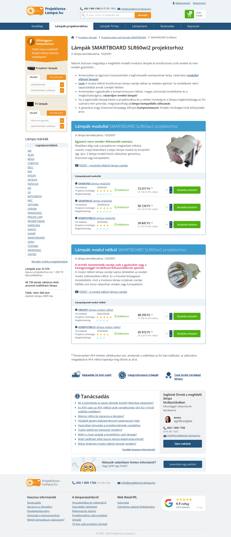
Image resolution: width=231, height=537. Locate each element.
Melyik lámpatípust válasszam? (45, 519)
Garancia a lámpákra (39, 506)
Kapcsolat (123, 502)
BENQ (31, 159)
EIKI (30, 171)
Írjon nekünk (183, 443)
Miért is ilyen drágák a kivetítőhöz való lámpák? (107, 434)
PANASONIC (35, 213)
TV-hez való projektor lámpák (89, 524)
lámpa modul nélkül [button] (94, 310)
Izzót (82, 83)
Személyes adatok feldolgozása (136, 506)
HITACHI (32, 179)
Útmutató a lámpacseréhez (43, 515)
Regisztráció (199, 3)
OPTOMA (33, 204)
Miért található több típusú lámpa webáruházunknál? (111, 439)
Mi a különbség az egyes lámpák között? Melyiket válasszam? (116, 403)
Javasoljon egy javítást (183, 464)
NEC (30, 200)
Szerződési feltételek (84, 506)
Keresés (142, 15)
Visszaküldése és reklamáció (89, 502)
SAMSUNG (34, 225)
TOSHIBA (33, 246)
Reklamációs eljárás (84, 511)
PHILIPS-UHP (35, 217)
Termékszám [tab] (56, 77)
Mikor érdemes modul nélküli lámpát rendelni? (107, 443)
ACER (31, 155)
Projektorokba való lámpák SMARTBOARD (123, 37)
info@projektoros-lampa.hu (134, 8)
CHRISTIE (33, 163)
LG (29, 192)
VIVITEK (32, 254)
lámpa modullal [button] (92, 183)
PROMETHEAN (36, 221)
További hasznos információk (138, 449)
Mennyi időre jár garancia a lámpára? (101, 416)
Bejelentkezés (182, 3)
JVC (29, 188)
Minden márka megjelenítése (50, 261)
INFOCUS (33, 184)
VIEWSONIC (34, 250)
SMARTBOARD (36, 237)
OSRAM (32, 208)
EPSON (32, 175)
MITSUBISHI (35, 196)
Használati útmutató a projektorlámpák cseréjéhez (109, 425)
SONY (31, 241)
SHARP (32, 233)
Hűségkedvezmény (38, 511)
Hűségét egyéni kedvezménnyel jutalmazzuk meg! (109, 420)
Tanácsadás (34, 502)
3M (29, 150)
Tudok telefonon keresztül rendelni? (100, 430)
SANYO (32, 229)
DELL (30, 167)
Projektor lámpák (87, 37)
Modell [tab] (33, 77)
